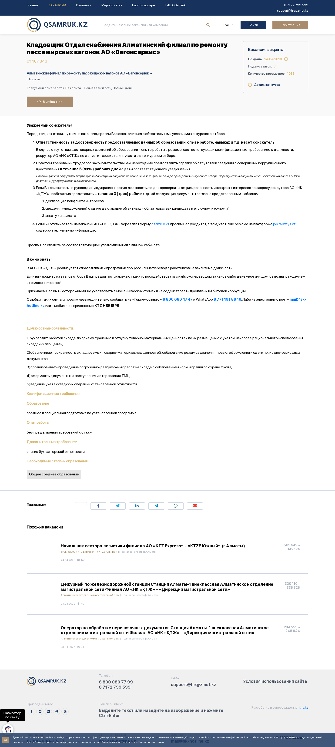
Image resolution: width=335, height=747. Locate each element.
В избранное (49, 102)
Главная (32, 5)
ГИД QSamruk (175, 5)
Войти (253, 25)
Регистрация (290, 25)
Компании (83, 5)
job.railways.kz (284, 224)
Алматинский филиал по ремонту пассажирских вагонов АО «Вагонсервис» (89, 73)
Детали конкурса (264, 85)
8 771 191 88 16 (227, 299)
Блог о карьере (143, 5)
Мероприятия (111, 5)
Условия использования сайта (275, 681)
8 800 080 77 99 (116, 682)
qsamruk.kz (160, 224)
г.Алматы (33, 79)
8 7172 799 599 (296, 5)
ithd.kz (303, 707)
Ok (5, 739)
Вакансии (57, 5)
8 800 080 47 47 (178, 299)
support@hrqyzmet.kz (292, 10)
